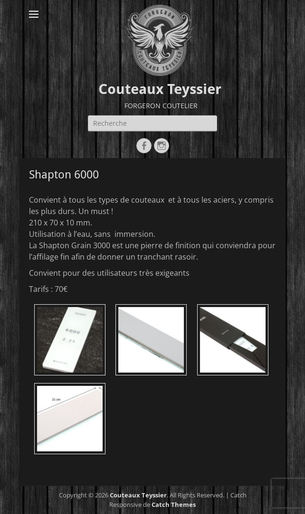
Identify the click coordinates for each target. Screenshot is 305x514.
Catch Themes (174, 504)
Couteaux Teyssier (159, 89)
